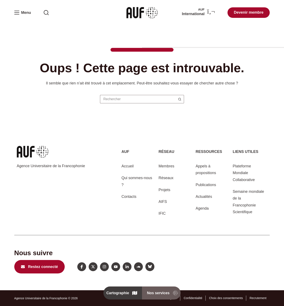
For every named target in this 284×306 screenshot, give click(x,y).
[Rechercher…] (138, 99)
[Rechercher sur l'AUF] (46, 12)
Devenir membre (248, 12)
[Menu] (22, 12)
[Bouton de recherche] (180, 99)
